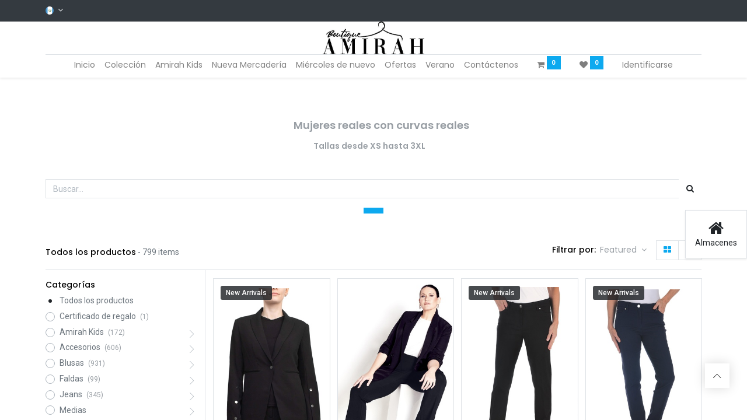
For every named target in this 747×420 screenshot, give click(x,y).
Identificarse (647, 65)
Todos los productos (97, 300)
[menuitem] (84, 65)
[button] (623, 250)
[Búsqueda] (690, 189)
